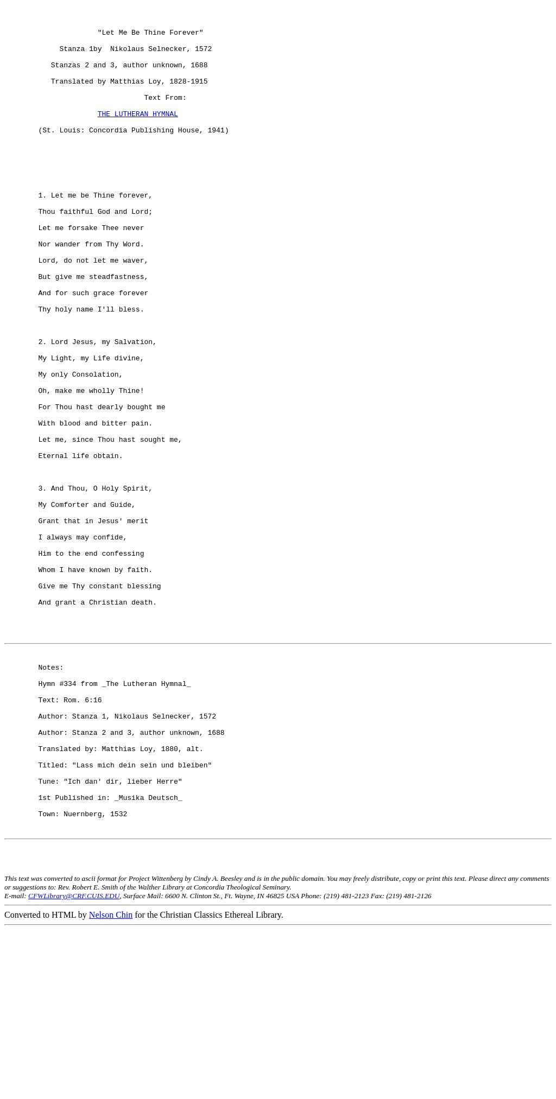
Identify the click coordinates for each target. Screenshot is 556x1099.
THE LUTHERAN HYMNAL (138, 136)
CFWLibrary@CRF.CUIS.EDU (73, 1065)
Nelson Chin (110, 1084)
